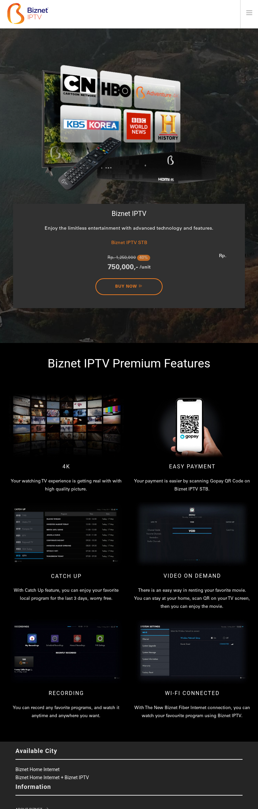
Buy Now (129, 286)
